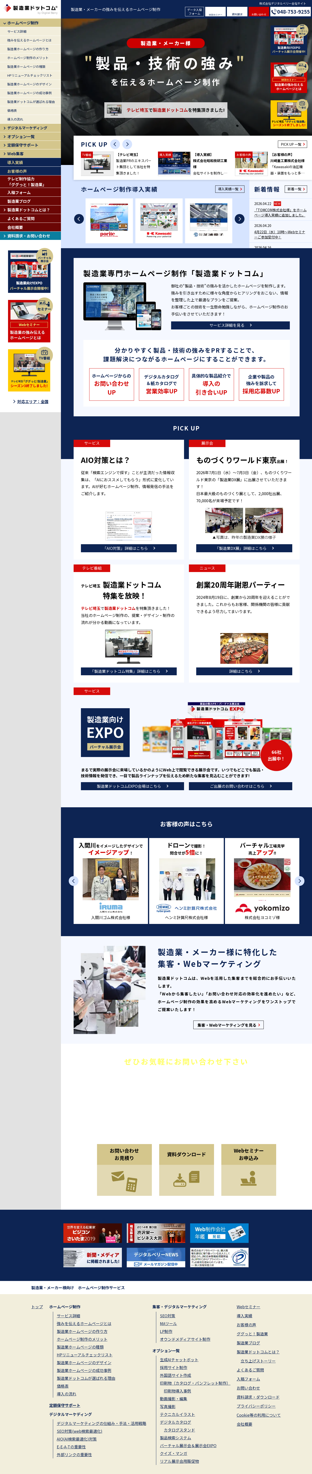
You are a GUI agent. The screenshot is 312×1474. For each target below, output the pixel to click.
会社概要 (15, 227)
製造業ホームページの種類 (26, 66)
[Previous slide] (115, 144)
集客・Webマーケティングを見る (226, 1025)
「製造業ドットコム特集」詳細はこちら (125, 671)
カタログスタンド (179, 1430)
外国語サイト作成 (175, 1375)
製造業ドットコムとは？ (28, 210)
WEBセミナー (215, 14)
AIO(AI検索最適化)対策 (77, 1439)
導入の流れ (15, 119)
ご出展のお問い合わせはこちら (237, 786)
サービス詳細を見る (226, 325)
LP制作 (166, 1331)
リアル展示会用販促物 (179, 1461)
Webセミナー (248, 1307)
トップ (37, 1307)
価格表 (12, 110)
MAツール (168, 1323)
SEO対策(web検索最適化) (79, 1431)
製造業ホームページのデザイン (29, 84)
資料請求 (237, 14)
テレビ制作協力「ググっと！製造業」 (26, 181)
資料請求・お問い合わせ (28, 236)
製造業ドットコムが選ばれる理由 (31, 101)
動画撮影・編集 (173, 1399)
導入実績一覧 (228, 188)
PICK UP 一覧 (291, 144)
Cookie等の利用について (259, 1415)
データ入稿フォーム (194, 11)
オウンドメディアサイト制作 (185, 1339)
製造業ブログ (19, 201)
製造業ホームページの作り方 (28, 49)
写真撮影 (168, 1406)
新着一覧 (294, 188)
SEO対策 (167, 1316)
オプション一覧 (21, 136)
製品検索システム (175, 1438)
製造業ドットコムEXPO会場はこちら (129, 786)
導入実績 (15, 162)
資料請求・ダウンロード (258, 1397)
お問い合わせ (259, 14)
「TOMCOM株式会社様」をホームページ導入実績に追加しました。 (280, 212)
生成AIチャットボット (179, 1359)
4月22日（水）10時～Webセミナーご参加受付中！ (279, 234)
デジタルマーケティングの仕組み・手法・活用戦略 (101, 1423)
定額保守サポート (23, 145)
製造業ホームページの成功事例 (29, 93)
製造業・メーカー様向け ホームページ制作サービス (78, 1287)
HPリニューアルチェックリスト (29, 75)
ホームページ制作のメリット (28, 57)
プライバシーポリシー (256, 1406)
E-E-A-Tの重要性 (71, 1447)
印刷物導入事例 (177, 1391)
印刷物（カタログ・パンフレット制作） (195, 1383)
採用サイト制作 (173, 1367)
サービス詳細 (16, 31)
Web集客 (15, 153)
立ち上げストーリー (258, 1361)
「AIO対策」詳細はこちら (125, 548)
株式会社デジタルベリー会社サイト (282, 3)
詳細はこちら (241, 671)
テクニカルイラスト (177, 1414)
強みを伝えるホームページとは (29, 40)
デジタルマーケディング (27, 127)
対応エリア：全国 (33, 401)
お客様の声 (17, 171)
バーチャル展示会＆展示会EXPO (188, 1445)
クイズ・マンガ (173, 1453)
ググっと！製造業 (252, 1334)
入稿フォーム (19, 192)
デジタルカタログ (175, 1422)
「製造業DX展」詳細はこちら (241, 548)
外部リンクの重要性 (74, 1454)
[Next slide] (127, 144)
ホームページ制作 (23, 23)
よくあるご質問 (21, 218)
